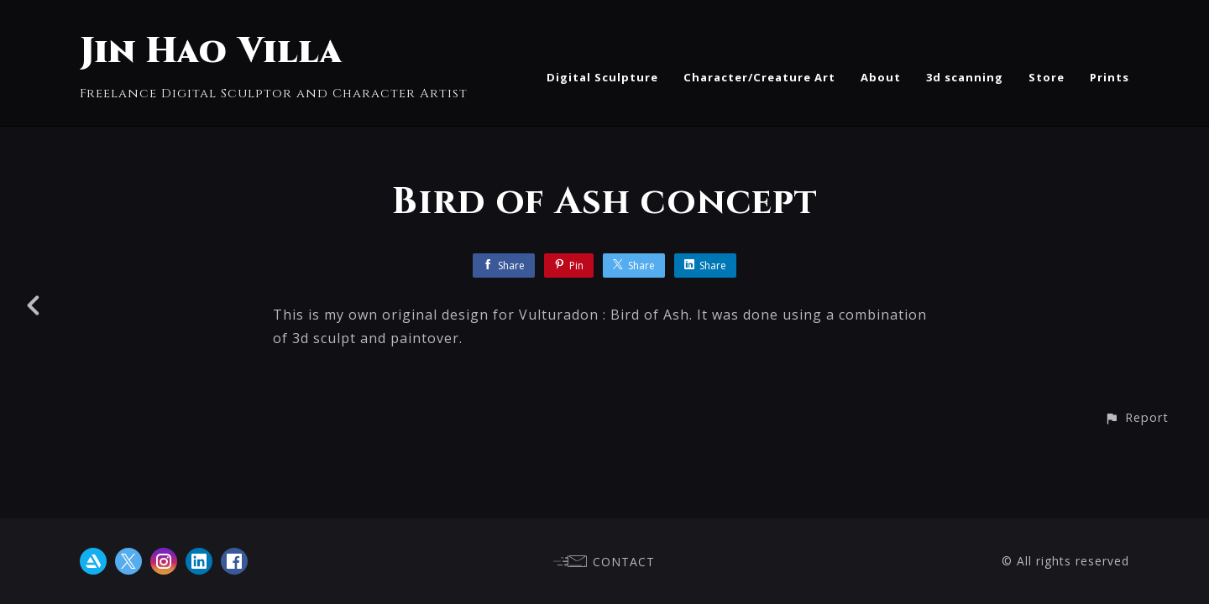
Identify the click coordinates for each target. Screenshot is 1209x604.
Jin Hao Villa (211, 52)
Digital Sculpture (602, 77)
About (881, 77)
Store (1046, 77)
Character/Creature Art (759, 77)
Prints (1109, 77)
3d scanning (964, 77)
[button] (1136, 417)
